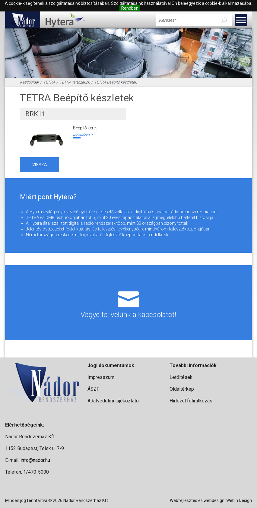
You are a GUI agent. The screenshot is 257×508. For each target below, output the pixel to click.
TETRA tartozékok (74, 82)
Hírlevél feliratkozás (191, 401)
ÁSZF (93, 389)
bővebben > (83, 134)
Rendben (129, 8)
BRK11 (35, 114)
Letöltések (181, 377)
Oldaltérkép (182, 389)
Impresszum (100, 377)
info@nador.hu (35, 460)
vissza (39, 164)
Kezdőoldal (29, 82)
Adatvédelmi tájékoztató (113, 401)
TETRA (49, 82)
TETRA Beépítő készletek (115, 82)
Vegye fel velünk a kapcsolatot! (129, 302)
